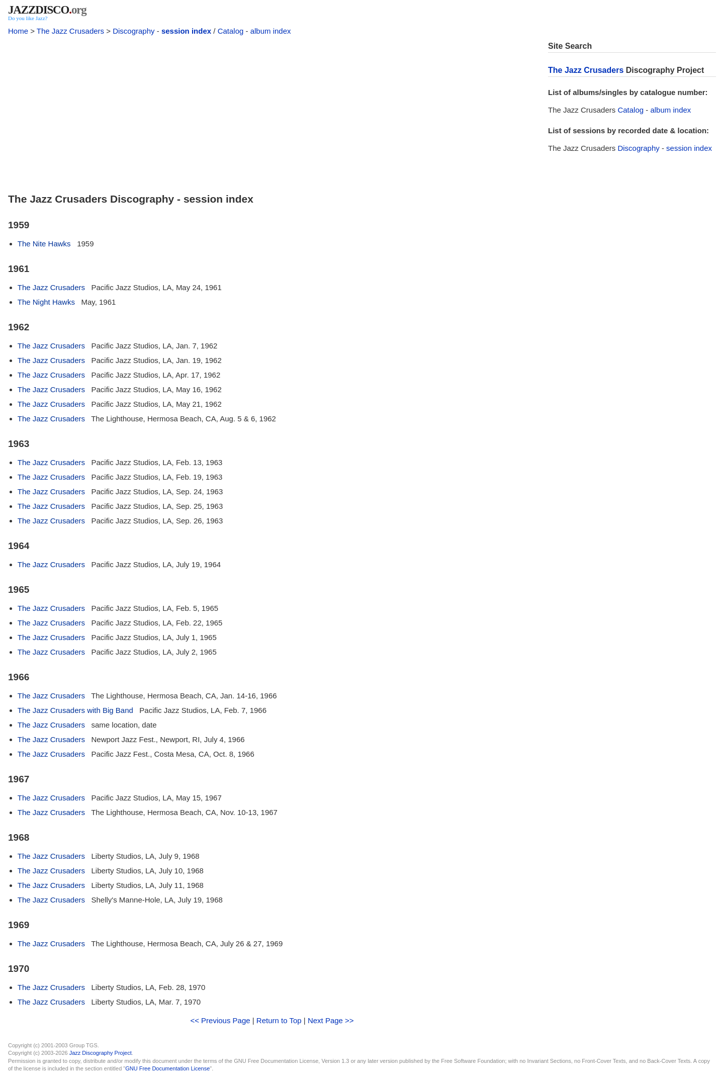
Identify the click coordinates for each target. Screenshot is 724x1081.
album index (270, 31)
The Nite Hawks (44, 243)
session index (186, 31)
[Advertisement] (272, 111)
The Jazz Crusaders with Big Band (75, 710)
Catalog (231, 31)
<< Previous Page (220, 1020)
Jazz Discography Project (100, 1053)
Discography (133, 31)
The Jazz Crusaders (70, 31)
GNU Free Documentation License (167, 1068)
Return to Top (279, 1020)
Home (18, 31)
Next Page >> (331, 1020)
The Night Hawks (46, 302)
